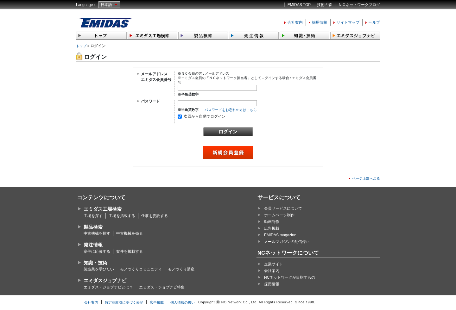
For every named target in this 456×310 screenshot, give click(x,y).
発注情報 (93, 244)
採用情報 (319, 22)
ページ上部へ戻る (366, 178)
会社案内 (295, 22)
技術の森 (324, 5)
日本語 (106, 5)
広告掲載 (271, 228)
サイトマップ (348, 22)
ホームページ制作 (279, 215)
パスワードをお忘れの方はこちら (231, 110)
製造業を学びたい (99, 269)
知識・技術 (95, 262)
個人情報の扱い (182, 302)
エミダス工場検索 (103, 209)
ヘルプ (374, 22)
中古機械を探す (97, 233)
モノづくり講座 (181, 269)
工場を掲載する (122, 216)
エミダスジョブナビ (105, 280)
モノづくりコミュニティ (141, 269)
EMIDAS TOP (299, 5)
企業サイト (273, 264)
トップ (81, 46)
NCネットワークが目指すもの (289, 277)
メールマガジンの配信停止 (287, 241)
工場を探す (93, 216)
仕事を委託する (154, 216)
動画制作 (271, 222)
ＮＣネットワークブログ (359, 5)
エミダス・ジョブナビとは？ (108, 287)
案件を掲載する (129, 251)
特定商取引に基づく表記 (124, 302)
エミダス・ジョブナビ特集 (162, 287)
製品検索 (93, 227)
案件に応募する (97, 251)
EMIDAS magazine (280, 235)
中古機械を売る (129, 233)
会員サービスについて (283, 208)
